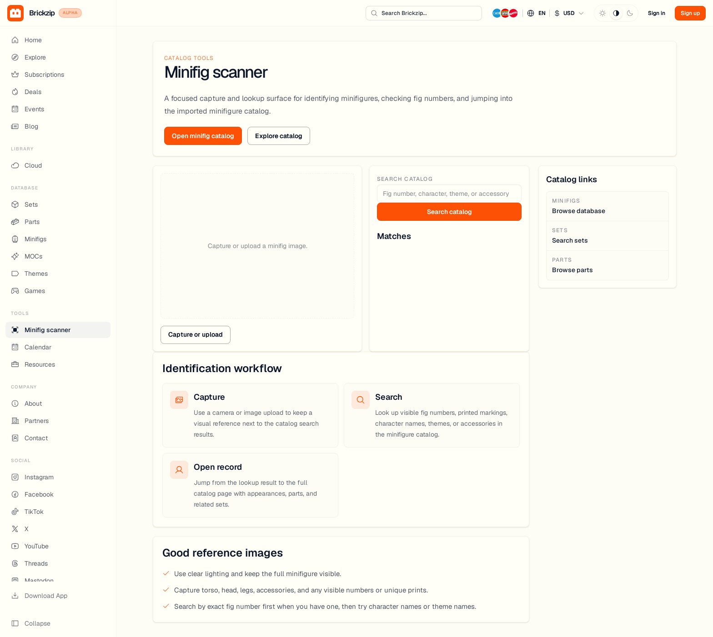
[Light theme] (602, 13)
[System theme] (616, 13)
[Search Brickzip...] (424, 13)
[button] (538, 13)
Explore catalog (278, 136)
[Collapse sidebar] (57, 623)
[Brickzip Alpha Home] (58, 13)
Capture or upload (195, 334)
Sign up (690, 13)
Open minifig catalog (203, 136)
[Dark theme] (629, 13)
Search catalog (449, 212)
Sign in (656, 13)
